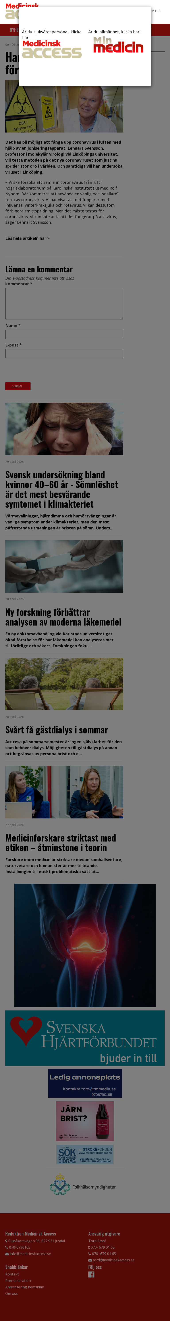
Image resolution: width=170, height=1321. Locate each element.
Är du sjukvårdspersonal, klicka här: (52, 43)
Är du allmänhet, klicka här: (118, 41)
